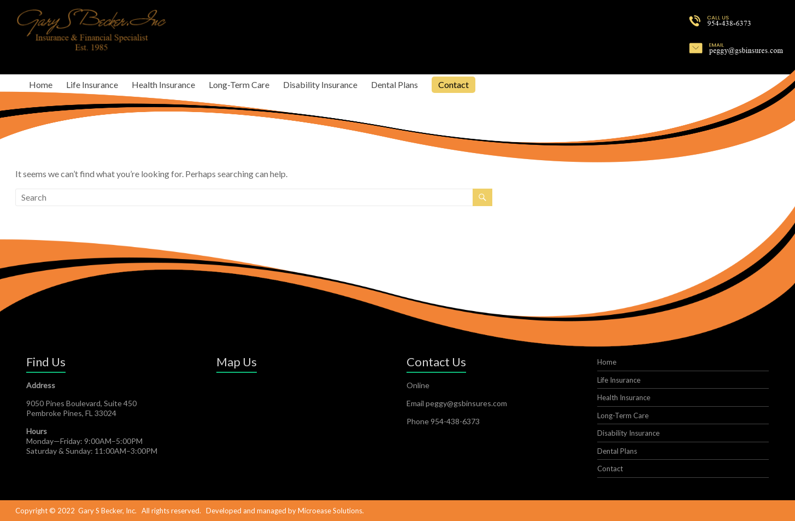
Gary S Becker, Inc (106, 510)
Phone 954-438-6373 (443, 421)
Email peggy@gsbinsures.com (457, 403)
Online (418, 385)
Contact (453, 84)
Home (40, 84)
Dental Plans (394, 84)
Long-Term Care (239, 84)
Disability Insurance (320, 84)
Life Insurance (92, 84)
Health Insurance (163, 84)
